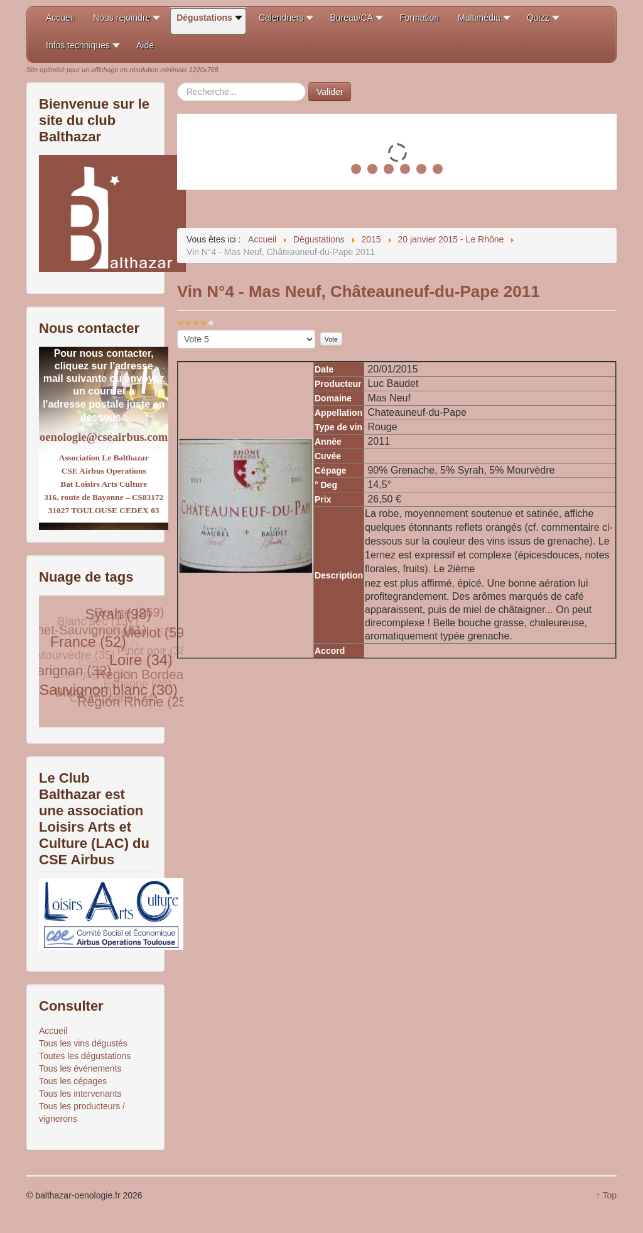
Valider (329, 92)
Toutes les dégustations (85, 1056)
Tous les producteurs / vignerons (82, 1112)
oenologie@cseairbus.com (104, 436)
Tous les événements (80, 1068)
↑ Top (606, 1195)
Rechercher (177, 82)
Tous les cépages (73, 1081)
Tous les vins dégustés (83, 1043)
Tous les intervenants (80, 1094)
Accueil (53, 1031)
